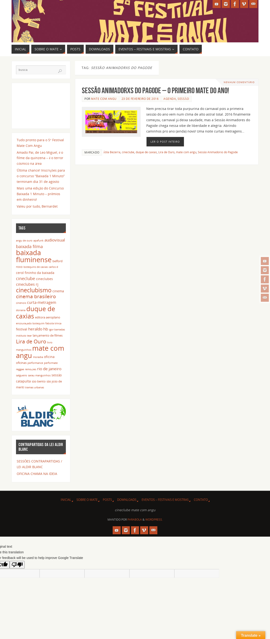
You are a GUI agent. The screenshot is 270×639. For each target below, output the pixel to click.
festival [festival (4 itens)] (21, 329)
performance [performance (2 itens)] (35, 363)
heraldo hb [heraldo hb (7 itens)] (38, 329)
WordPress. (154, 520)
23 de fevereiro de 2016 (140, 98)
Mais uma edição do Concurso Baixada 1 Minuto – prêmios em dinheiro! (40, 194)
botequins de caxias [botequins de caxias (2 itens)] (36, 267)
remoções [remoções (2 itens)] (30, 369)
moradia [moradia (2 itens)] (38, 357)
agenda (169, 98)
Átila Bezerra (112, 152)
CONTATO (201, 500)
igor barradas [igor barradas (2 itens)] (57, 329)
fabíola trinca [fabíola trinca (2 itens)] (53, 323)
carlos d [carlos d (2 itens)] (53, 267)
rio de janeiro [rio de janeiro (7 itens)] (49, 368)
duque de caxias (146, 152)
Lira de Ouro (166, 152)
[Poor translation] (17, 565)
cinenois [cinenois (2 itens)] (21, 303)
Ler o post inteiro (165, 141)
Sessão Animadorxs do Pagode (218, 152)
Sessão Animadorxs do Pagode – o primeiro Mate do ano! (155, 90)
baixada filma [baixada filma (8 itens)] (29, 246)
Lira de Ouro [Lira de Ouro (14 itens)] (31, 341)
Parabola (134, 520)
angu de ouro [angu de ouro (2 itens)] (24, 240)
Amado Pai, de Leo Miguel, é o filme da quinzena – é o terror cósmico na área (40, 158)
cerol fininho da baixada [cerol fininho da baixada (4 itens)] (35, 272)
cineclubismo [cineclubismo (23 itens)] (34, 290)
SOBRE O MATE (87, 500)
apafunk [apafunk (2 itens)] (38, 240)
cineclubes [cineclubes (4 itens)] (44, 279)
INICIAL (66, 500)
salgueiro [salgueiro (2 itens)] (21, 375)
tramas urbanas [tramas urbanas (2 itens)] (34, 387)
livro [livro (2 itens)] (49, 342)
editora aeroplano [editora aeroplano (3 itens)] (47, 317)
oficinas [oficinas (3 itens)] (21, 363)
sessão (183, 98)
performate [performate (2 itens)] (51, 363)
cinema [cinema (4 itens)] (58, 291)
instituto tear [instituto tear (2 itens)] (24, 335)
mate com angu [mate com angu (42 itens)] (40, 351)
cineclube (128, 152)
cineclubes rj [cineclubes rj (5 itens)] (27, 284)
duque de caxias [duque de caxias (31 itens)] (35, 312)
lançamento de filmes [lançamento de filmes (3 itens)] (48, 336)
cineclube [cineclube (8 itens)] (25, 278)
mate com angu (186, 152)
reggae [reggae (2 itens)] (20, 369)
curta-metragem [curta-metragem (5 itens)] (41, 302)
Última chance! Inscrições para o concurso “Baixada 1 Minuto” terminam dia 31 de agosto (41, 176)
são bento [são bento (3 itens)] (39, 381)
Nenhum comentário (239, 82)
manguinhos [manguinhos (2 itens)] (23, 349)
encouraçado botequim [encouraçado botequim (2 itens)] (30, 323)
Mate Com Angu (104, 98)
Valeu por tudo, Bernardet (37, 206)
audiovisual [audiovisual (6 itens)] (54, 240)
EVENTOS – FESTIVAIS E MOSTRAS (165, 500)
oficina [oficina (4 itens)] (49, 356)
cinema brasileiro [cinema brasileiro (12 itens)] (36, 296)
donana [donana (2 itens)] (20, 310)
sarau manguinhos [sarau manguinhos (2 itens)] (39, 375)
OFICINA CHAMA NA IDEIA (37, 473)
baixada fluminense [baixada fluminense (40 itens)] (34, 256)
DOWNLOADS (126, 500)
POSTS (107, 500)
